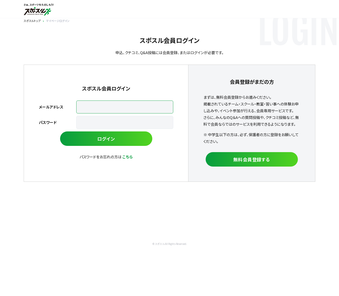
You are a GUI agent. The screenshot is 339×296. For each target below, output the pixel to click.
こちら (127, 156)
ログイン (106, 138)
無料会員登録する (251, 159)
